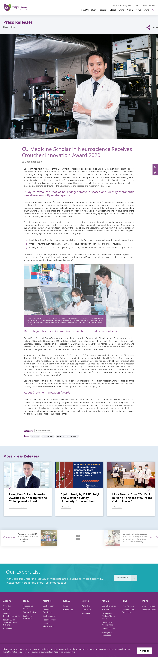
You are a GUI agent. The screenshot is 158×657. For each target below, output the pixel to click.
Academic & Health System (120, 5)
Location (143, 5)
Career (135, 5)
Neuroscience (48, 436)
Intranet (152, 5)
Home (5, 27)
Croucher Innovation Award (67, 436)
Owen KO (35, 436)
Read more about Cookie (64, 652)
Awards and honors (43, 431)
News (13, 27)
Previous (9, 489)
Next (148, 489)
